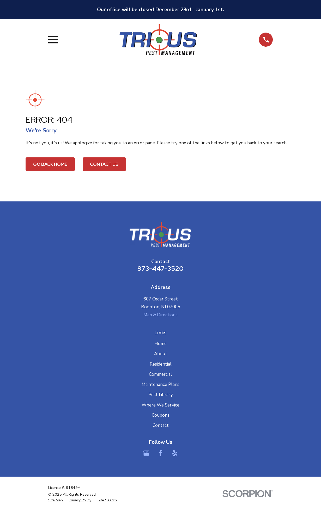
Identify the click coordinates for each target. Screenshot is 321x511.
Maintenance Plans (160, 384)
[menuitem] (55, 500)
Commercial (160, 374)
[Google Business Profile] (146, 453)
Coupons (160, 415)
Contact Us (104, 164)
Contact (161, 425)
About (160, 354)
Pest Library (160, 395)
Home (160, 344)
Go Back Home (50, 164)
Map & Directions (160, 315)
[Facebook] (161, 453)
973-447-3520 (160, 268)
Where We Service (160, 405)
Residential (161, 364)
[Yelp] (175, 453)
